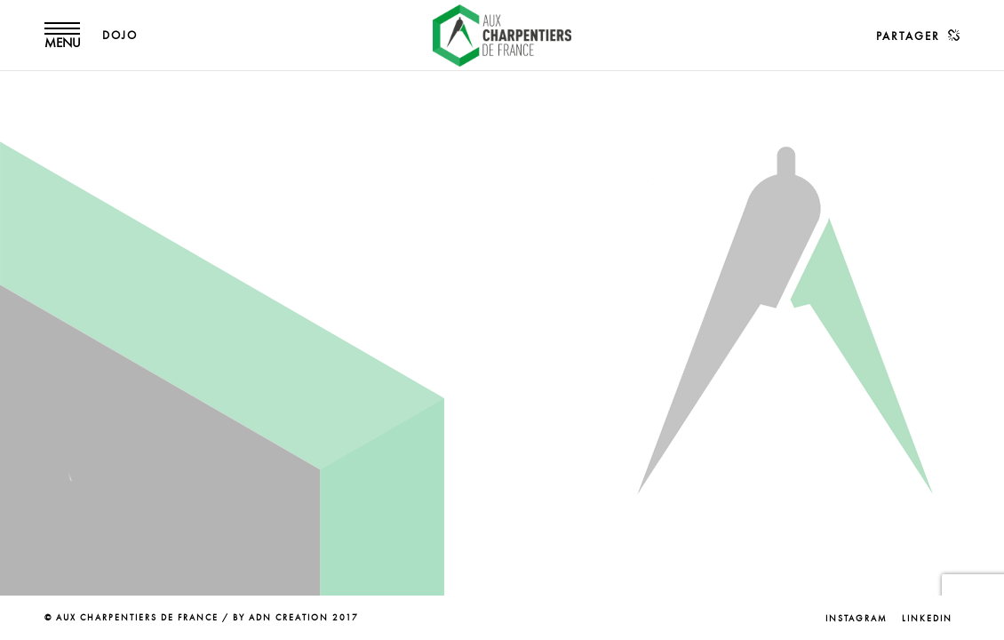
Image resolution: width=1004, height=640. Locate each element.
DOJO (120, 35)
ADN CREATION (289, 617)
